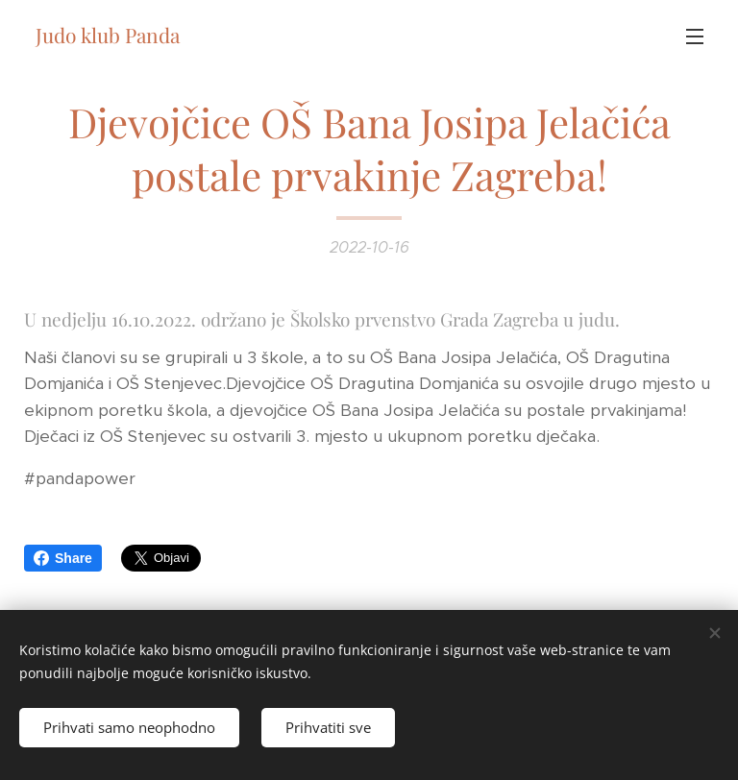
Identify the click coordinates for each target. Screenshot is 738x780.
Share (63, 558)
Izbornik (694, 36)
